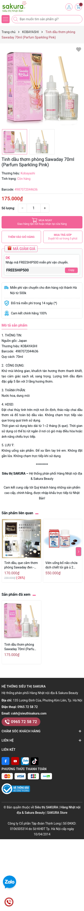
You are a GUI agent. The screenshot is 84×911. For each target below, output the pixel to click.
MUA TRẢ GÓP (63, 236)
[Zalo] (25, 761)
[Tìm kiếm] (16, 19)
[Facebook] (5, 761)
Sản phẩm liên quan (17, 513)
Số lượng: (8, 208)
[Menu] (6, 19)
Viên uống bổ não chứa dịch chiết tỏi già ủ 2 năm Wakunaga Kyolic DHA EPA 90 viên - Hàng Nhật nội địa (62, 565)
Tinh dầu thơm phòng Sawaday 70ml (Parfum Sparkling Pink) (20, 647)
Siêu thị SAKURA (14, 473)
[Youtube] (15, 761)
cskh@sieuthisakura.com (28, 713)
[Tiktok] (35, 761)
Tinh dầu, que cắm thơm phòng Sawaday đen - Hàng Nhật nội (21, 565)
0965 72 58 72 (27, 707)
